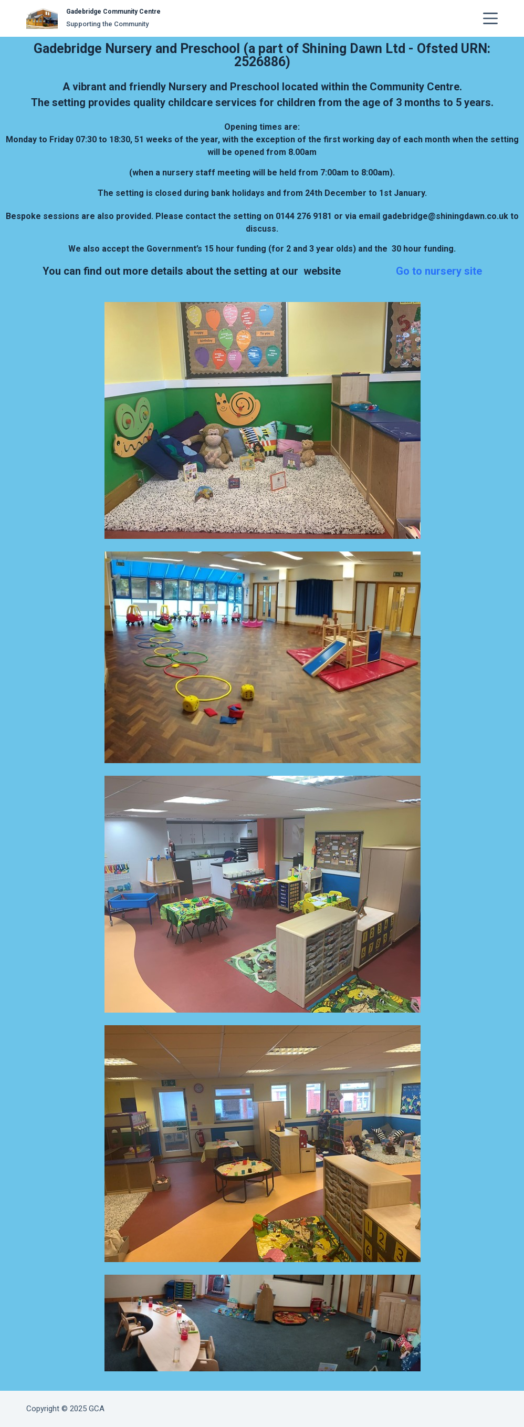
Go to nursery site (439, 271)
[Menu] (490, 18)
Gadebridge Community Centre (113, 11)
